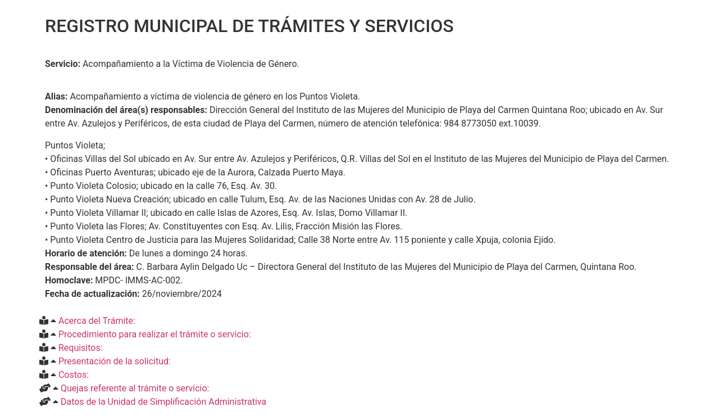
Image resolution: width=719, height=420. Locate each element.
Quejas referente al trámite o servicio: (135, 388)
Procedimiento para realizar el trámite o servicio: (154, 334)
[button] (359, 321)
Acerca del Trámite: (96, 320)
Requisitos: (80, 347)
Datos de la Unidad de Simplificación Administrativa (163, 401)
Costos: (73, 374)
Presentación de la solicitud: (114, 361)
